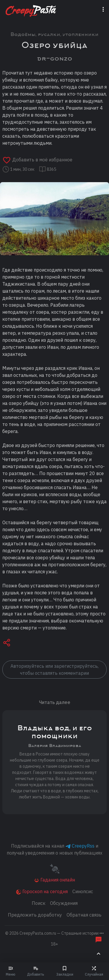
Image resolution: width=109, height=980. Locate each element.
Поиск (38, 903)
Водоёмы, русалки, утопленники (54, 34)
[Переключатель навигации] (104, 9)
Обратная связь (84, 915)
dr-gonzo (54, 58)
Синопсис (82, 891)
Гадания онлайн (54, 880)
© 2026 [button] (54, 933)
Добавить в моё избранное (37, 160)
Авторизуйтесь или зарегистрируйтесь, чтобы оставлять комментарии (54, 669)
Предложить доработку (35, 915)
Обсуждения (64, 903)
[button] (6, 643)
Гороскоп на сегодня (42, 891)
